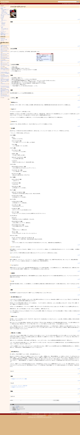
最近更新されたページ (4, 33)
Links (1, 67)
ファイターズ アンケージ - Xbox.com (19, 385)
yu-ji (36, 417)
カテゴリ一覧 (3, 7)
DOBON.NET (3, 38)
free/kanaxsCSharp (4, 51)
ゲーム (2, 21)
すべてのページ (3, 31)
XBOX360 (65, 3)
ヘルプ (2, 26)
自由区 (2, 8)
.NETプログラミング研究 (5, 14)
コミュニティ (3, 25)
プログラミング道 (4, 39)
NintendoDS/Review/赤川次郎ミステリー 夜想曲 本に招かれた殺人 (5, 80)
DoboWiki (5, 2)
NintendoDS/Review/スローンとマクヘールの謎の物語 (5, 87)
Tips (2, 19)
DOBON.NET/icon (4, 60)
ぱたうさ (2, 47)
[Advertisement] (40, 426)
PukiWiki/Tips (3, 83)
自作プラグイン (4, 20)
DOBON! (18, 409)
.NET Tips (2, 40)
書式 (2, 27)
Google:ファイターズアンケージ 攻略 (19, 378)
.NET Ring (2, 15)
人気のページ (3, 32)
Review (69, 3)
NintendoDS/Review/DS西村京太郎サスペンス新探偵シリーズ (5, 90)
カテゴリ (14, 406)
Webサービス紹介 (4, 13)
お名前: (11, 400)
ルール (2, 30)
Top (62, 3)
